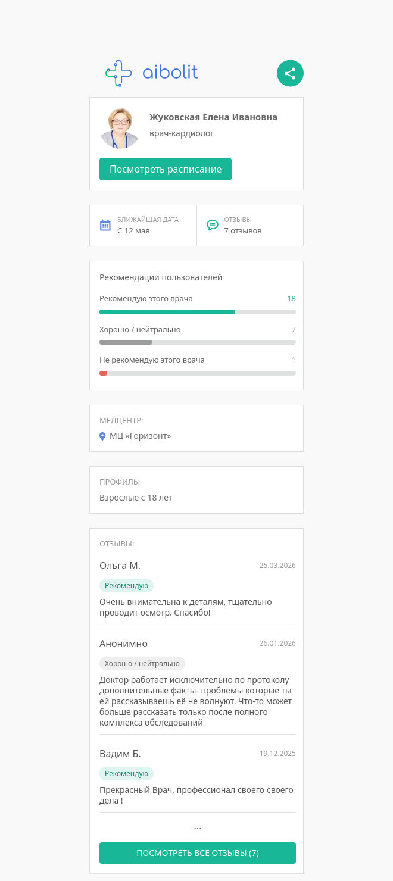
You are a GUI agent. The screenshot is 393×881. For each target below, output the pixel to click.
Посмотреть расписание (166, 169)
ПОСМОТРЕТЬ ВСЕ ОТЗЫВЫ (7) (197, 852)
